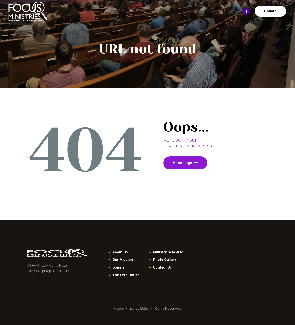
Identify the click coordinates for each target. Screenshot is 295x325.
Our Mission (122, 260)
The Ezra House (126, 275)
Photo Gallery (164, 260)
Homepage (183, 163)
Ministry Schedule (168, 252)
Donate (118, 267)
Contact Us (162, 267)
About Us (120, 252)
